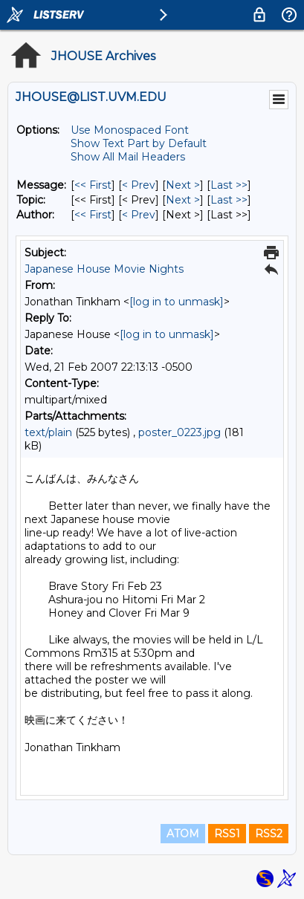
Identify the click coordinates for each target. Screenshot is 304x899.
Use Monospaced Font (130, 130)
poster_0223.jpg (179, 432)
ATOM (182, 833)
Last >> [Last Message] (229, 185)
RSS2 (268, 833)
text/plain (48, 432)
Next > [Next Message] (183, 185)
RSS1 (227, 833)
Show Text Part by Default (139, 143)
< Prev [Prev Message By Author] (138, 214)
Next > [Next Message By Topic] (183, 200)
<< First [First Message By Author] (92, 214)
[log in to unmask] (176, 301)
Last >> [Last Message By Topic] (229, 200)
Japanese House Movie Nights (104, 269)
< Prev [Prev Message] (138, 185)
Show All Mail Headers (128, 156)
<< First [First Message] (92, 185)
